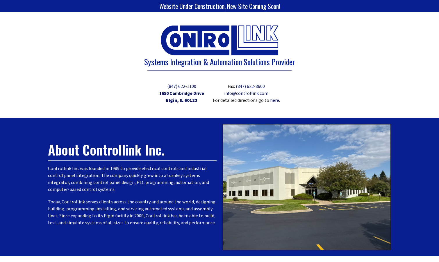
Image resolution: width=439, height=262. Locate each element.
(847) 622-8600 (250, 86)
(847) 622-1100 (181, 86)
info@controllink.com (246, 93)
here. (275, 100)
